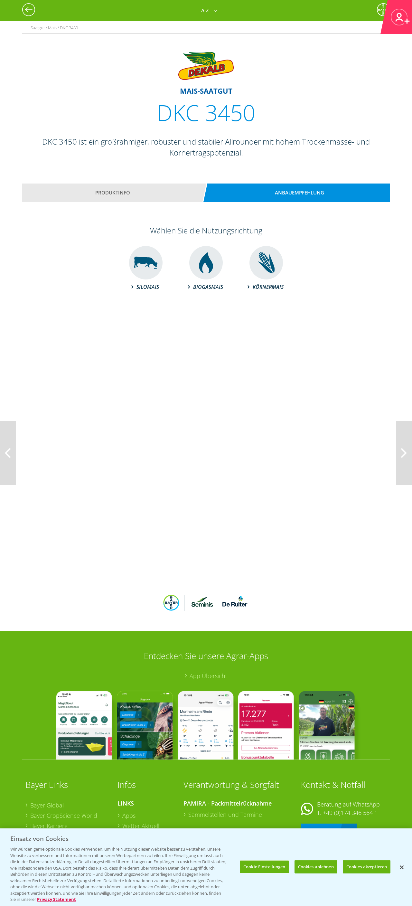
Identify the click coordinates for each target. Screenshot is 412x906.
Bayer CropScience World (63, 773)
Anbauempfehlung (299, 192)
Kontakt (320, 787)
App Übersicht (208, 633)
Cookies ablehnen (316, 866)
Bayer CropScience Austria (65, 793)
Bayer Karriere (49, 783)
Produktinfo (112, 192)
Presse (39, 814)
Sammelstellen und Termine (225, 772)
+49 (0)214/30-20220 (350, 816)
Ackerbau (134, 813)
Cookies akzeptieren (366, 866)
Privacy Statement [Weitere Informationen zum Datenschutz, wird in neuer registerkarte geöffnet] (56, 899)
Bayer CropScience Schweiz (66, 804)
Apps (129, 773)
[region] (206, 867)
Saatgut (132, 824)
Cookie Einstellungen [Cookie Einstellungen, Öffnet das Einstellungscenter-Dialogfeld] (264, 866)
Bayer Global (47, 763)
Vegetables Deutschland (62, 824)
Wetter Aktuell (140, 784)
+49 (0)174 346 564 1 (350, 770)
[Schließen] (402, 867)
